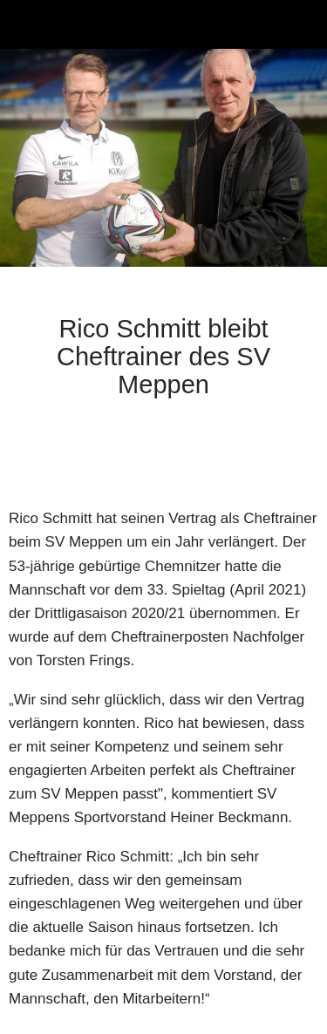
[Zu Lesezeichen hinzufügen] (297, 454)
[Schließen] (24, 24)
